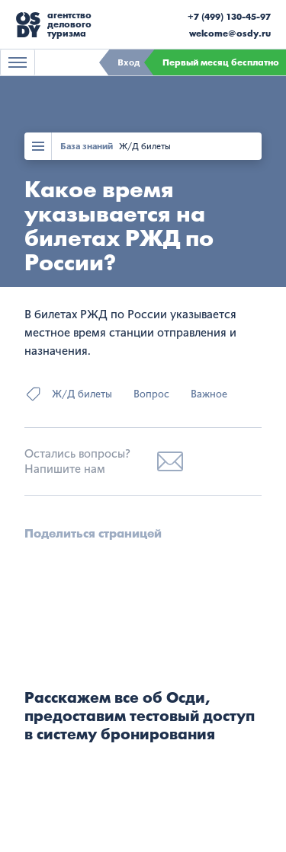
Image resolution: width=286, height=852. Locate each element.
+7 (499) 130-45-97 (229, 16)
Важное (209, 394)
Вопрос (151, 394)
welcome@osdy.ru (230, 33)
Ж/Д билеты (145, 146)
